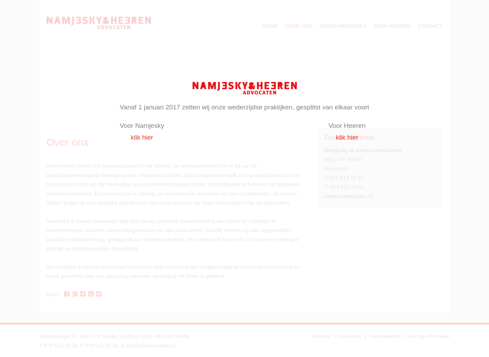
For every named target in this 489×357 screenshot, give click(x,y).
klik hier (142, 137)
